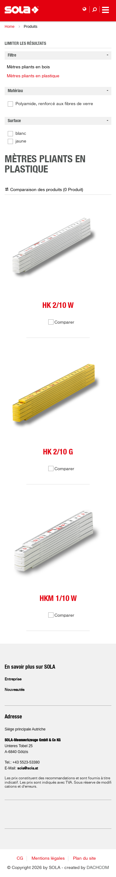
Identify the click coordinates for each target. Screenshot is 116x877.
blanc (20, 133)
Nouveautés (14, 690)
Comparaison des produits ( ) (46, 190)
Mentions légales (48, 858)
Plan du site (84, 858)
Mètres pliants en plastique (33, 76)
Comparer (64, 322)
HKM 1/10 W (58, 598)
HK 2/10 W (58, 305)
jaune (20, 141)
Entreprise (13, 679)
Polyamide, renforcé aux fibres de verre (54, 104)
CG (20, 858)
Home (10, 26)
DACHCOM (98, 868)
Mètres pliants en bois (28, 67)
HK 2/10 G (58, 452)
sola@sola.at (27, 768)
